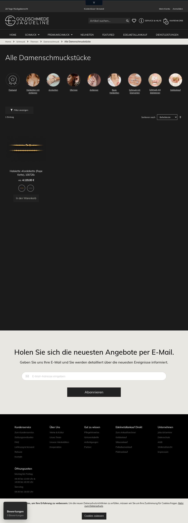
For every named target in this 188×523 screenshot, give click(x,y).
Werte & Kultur (57, 437)
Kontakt (18, 461)
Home (8, 40)
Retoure (18, 456)
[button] (149, 20)
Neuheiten (88, 33)
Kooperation (55, 452)
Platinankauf (122, 456)
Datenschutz (164, 442)
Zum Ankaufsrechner (126, 437)
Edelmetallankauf (136, 33)
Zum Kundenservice (24, 437)
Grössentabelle (91, 442)
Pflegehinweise (91, 437)
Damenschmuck (52, 40)
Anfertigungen (91, 447)
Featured (110, 33)
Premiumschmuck (61, 33)
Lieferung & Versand (24, 452)
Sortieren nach (148, 116)
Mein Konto (164, 8)
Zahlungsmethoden (24, 442)
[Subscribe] (94, 397)
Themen (34, 40)
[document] (94, 511)
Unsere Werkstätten (59, 447)
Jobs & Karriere (165, 437)
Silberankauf (122, 447)
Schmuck (34, 33)
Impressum (163, 456)
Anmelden (178, 8)
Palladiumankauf (124, 452)
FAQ (17, 447)
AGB (160, 447)
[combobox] (109, 20)
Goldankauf (121, 442)
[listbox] (27, 187)
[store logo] (27, 21)
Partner (87, 452)
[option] (23, 186)
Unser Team (55, 442)
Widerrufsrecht (165, 452)
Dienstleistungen (167, 33)
